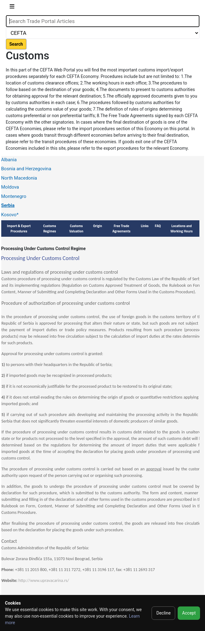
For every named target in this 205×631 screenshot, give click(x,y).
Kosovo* (10, 214)
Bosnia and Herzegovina (26, 168)
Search (16, 44)
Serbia (8, 205)
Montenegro (13, 196)
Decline (163, 612)
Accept (189, 612)
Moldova (10, 187)
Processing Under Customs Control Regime (43, 248)
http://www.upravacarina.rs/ (43, 580)
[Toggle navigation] (12, 7)
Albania (9, 159)
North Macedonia (19, 178)
